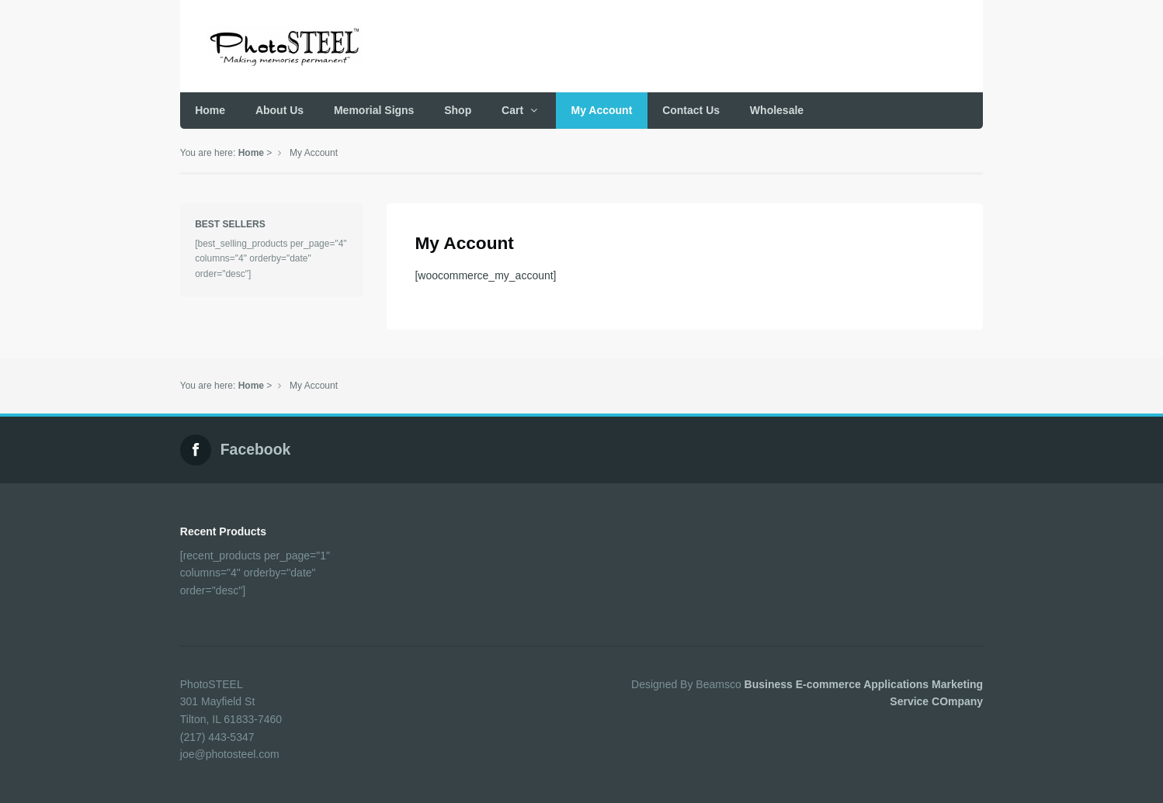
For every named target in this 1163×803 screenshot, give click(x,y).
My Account (602, 110)
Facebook (255, 449)
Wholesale (777, 110)
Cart (512, 110)
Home (210, 110)
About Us (279, 110)
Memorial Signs (374, 110)
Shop (457, 110)
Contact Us (691, 110)
